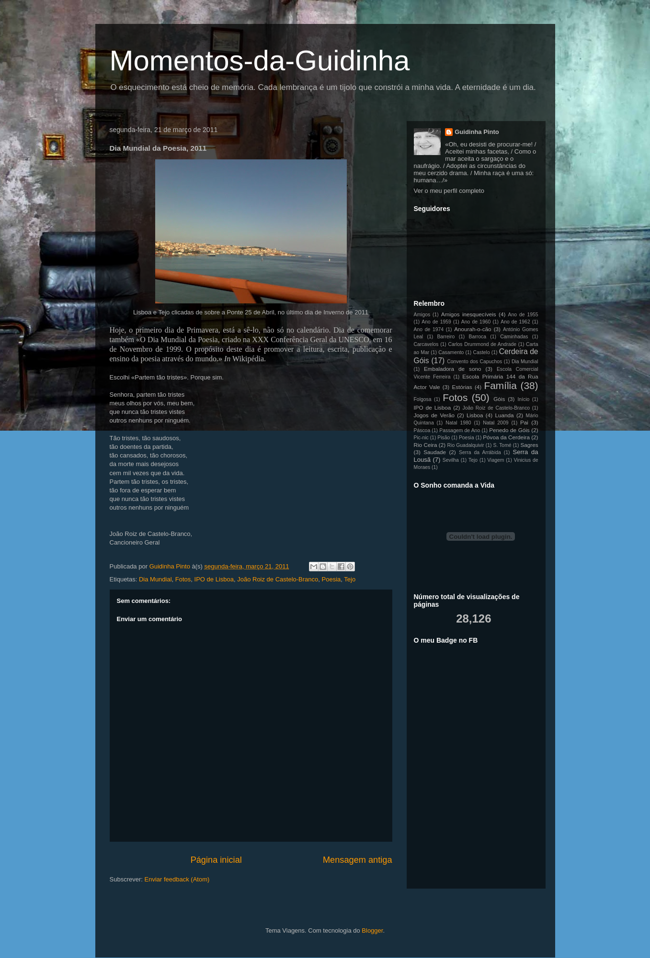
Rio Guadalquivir (465, 445)
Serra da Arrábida (480, 452)
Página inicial (216, 860)
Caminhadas (514, 336)
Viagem (495, 460)
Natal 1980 (458, 422)
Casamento (451, 352)
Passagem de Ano (459, 430)
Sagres (529, 445)
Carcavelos (426, 344)
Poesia (331, 579)
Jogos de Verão (434, 415)
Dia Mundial (155, 579)
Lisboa (475, 415)
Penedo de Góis (509, 430)
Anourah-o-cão (472, 329)
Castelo (481, 352)
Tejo (349, 579)
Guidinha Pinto (477, 131)
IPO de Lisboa (214, 579)
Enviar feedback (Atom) (176, 879)
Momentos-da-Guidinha (260, 61)
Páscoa (422, 430)
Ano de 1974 (429, 329)
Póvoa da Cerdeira (506, 437)
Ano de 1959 (436, 321)
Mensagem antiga (357, 860)
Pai (524, 422)
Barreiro (446, 336)
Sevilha (451, 460)
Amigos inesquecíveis (468, 314)
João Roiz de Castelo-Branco (277, 579)
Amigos (422, 314)
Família (500, 385)
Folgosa (423, 399)
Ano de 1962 (515, 321)
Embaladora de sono (452, 369)
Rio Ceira (425, 445)
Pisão (443, 437)
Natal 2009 (495, 422)
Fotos (183, 579)
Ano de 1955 (523, 314)
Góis (499, 399)
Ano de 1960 (475, 321)
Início (523, 399)
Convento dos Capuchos (474, 361)
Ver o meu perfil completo (449, 190)
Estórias (462, 387)
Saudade (434, 452)
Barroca (477, 336)
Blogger (372, 930)
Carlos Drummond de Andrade (482, 344)
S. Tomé (502, 445)
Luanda (504, 415)
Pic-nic (421, 437)
